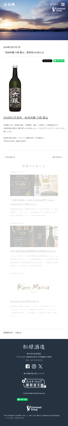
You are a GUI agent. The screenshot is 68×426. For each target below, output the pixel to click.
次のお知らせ (9, 157)
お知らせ (18, 332)
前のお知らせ (58, 157)
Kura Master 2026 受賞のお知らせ (24, 301)
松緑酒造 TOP (8, 332)
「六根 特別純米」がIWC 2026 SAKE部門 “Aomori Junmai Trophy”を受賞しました (32, 202)
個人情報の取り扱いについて (34, 373)
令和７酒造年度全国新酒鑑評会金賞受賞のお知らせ (33, 251)
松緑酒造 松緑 (9, 4)
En (54, 4)
